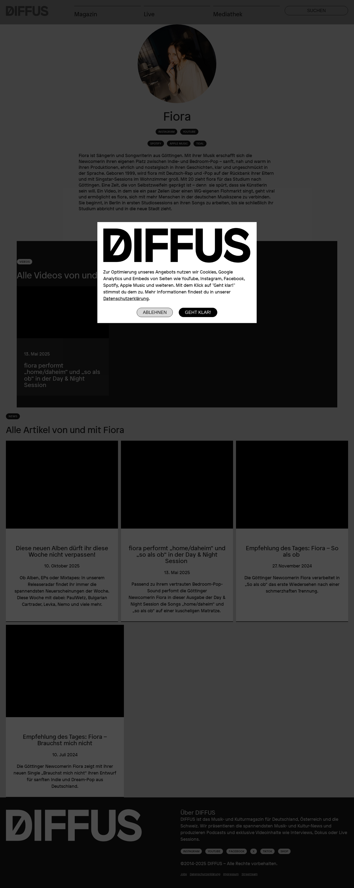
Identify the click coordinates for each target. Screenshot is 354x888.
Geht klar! (198, 312)
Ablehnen (155, 312)
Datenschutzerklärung (126, 298)
